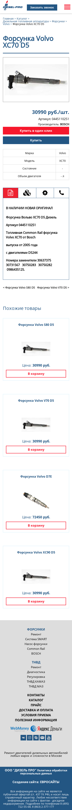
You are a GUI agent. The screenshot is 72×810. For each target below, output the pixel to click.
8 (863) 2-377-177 (43, 806)
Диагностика (36, 672)
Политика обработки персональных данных (43, 772)
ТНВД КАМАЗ (36, 681)
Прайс (36, 705)
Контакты (36, 695)
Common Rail (36, 648)
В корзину (36, 374)
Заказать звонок (42, 7)
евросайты (50, 782)
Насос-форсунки (36, 643)
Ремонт (36, 634)
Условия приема (36, 715)
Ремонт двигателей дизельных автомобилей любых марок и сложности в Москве (36, 754)
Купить (36, 140)
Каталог (36, 700)
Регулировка (36, 676)
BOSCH (36, 653)
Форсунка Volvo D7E (36, 476)
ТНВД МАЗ (36, 686)
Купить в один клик (36, 131)
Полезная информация (36, 720)
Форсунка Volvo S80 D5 (36, 325)
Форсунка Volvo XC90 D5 (36, 552)
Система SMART (36, 639)
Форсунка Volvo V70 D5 (36, 400)
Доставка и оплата (36, 710)
